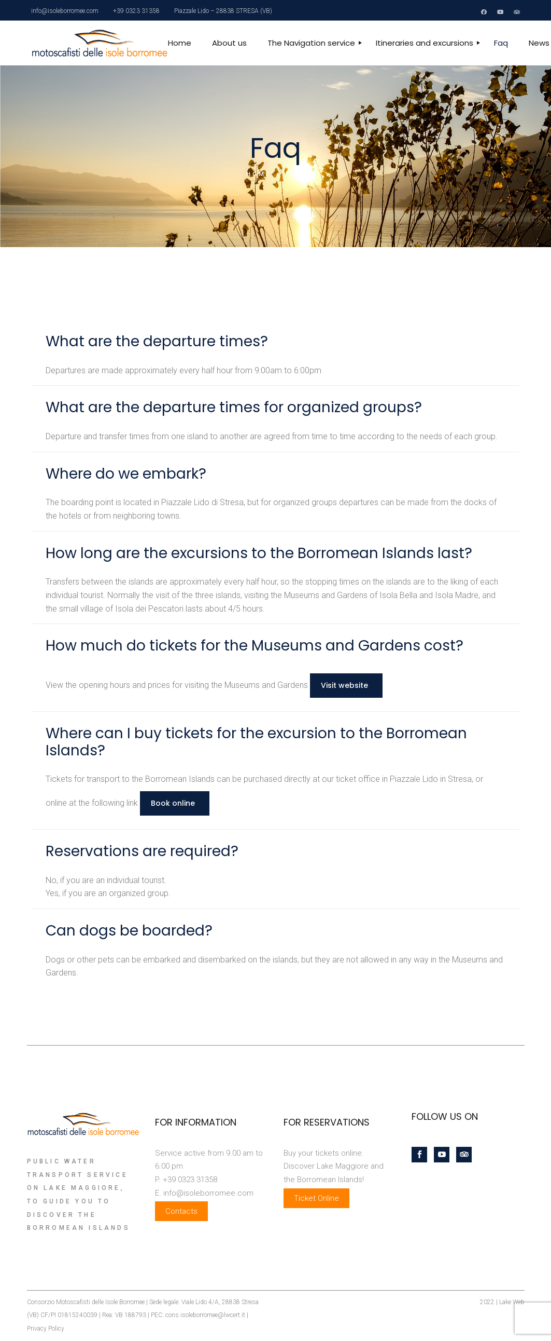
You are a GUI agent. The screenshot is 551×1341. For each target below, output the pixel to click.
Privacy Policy (45, 1328)
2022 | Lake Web (502, 1302)
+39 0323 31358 (136, 11)
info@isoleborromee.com (64, 11)
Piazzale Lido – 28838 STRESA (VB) (223, 11)
